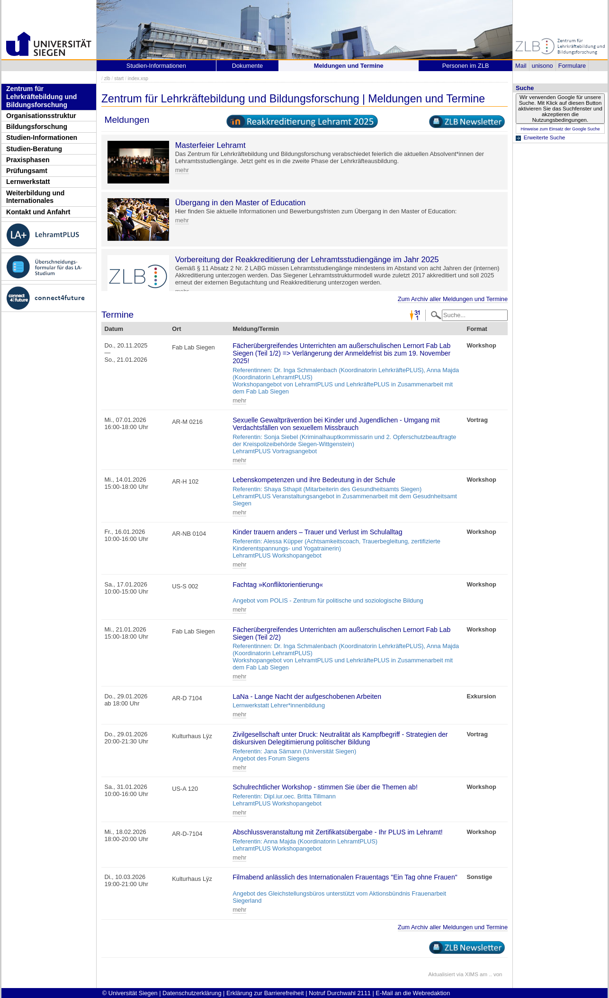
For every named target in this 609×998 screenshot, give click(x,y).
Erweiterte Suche (544, 137)
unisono (542, 65)
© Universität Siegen (130, 993)
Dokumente (247, 65)
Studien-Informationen (41, 137)
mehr (182, 170)
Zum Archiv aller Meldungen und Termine (453, 298)
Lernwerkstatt (28, 181)
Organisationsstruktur (41, 115)
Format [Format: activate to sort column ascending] (476, 328)
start (119, 78)
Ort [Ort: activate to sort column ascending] (176, 328)
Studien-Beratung (34, 149)
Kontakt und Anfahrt (38, 212)
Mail (520, 65)
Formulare (572, 65)
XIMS (471, 974)
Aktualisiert (441, 974)
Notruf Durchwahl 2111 (340, 993)
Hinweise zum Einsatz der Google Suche (560, 129)
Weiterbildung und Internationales (35, 197)
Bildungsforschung (36, 126)
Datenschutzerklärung (191, 993)
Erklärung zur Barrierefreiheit (265, 993)
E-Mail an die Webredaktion (413, 993)
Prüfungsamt (26, 170)
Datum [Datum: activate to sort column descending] (113, 328)
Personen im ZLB (465, 65)
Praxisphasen (28, 160)
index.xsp (138, 78)
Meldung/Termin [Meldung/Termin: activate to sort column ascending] (256, 328)
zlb (107, 78)
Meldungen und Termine (349, 65)
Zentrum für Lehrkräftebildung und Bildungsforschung (41, 96)
